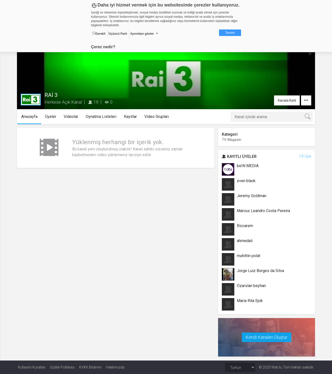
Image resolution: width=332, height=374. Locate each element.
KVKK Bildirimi (90, 367)
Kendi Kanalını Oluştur (266, 337)
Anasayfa (30, 116)
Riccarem (245, 225)
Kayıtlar (131, 116)
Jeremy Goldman (251, 195)
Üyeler (51, 116)
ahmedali (244, 240)
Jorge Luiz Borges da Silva (260, 270)
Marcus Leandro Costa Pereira (263, 210)
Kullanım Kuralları (31, 367)
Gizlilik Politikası (62, 367)
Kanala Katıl (286, 100)
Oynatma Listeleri (102, 116)
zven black (246, 180)
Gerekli (99, 33)
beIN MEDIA (247, 165)
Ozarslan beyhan (251, 285)
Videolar (72, 116)
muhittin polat (248, 255)
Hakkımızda (115, 367)
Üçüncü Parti (118, 33)
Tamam (230, 32)
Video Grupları (158, 116)
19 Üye (304, 156)
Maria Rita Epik (250, 300)
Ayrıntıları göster (142, 33)
